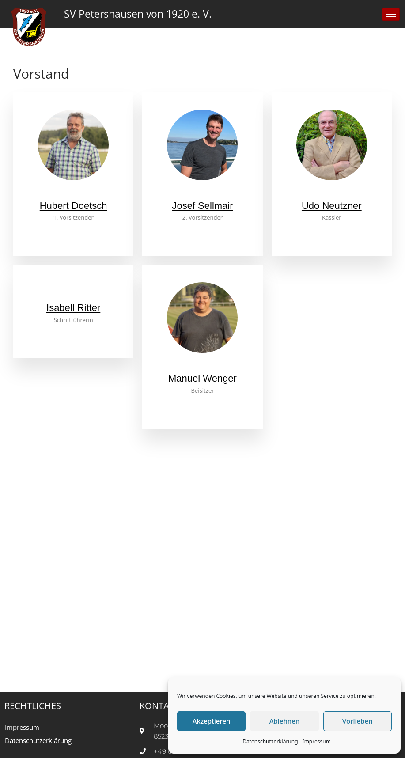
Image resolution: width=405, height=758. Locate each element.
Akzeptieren (212, 720)
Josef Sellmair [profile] (202, 205)
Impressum (317, 741)
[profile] (73, 194)
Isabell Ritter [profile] (73, 307)
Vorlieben (357, 720)
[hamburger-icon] (391, 14)
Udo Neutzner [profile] (332, 205)
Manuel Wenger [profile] (202, 378)
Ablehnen (284, 720)
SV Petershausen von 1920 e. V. (138, 14)
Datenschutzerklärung (270, 741)
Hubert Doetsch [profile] (73, 205)
